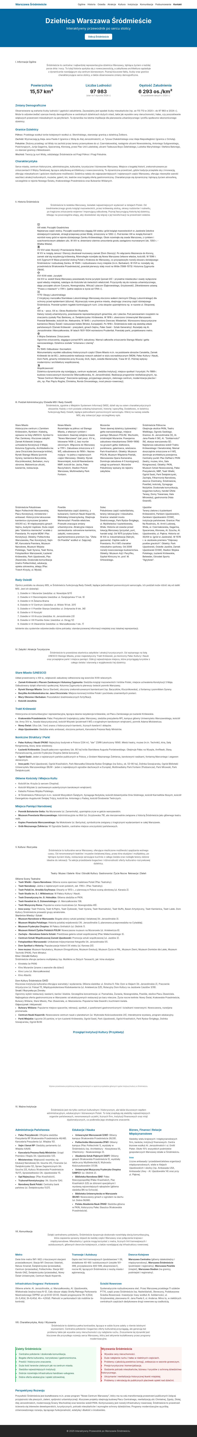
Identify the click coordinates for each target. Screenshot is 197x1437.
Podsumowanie (163, 4)
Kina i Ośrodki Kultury (87, 873)
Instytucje (133, 4)
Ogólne (81, 4)
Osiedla (101, 4)
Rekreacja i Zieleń (137, 873)
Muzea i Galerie (66, 873)
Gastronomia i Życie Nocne (113, 873)
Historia (91, 4)
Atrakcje (112, 4)
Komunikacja (146, 4)
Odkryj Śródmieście (98, 36)
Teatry (54, 873)
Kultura (121, 4)
